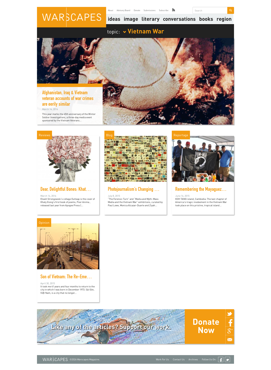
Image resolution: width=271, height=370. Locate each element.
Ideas (114, 19)
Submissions (150, 10)
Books (206, 19)
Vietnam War (143, 31)
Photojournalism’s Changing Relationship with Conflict (152, 189)
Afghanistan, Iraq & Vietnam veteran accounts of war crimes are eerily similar (68, 99)
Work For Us (162, 359)
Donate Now (206, 325)
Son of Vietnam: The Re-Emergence (69, 277)
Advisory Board (123, 10)
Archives (193, 359)
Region (224, 19)
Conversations (179, 19)
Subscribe (163, 10)
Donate (137, 10)
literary (151, 19)
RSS (173, 10)
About (110, 10)
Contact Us (179, 359)
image (131, 19)
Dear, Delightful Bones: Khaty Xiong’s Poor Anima (80, 189)
